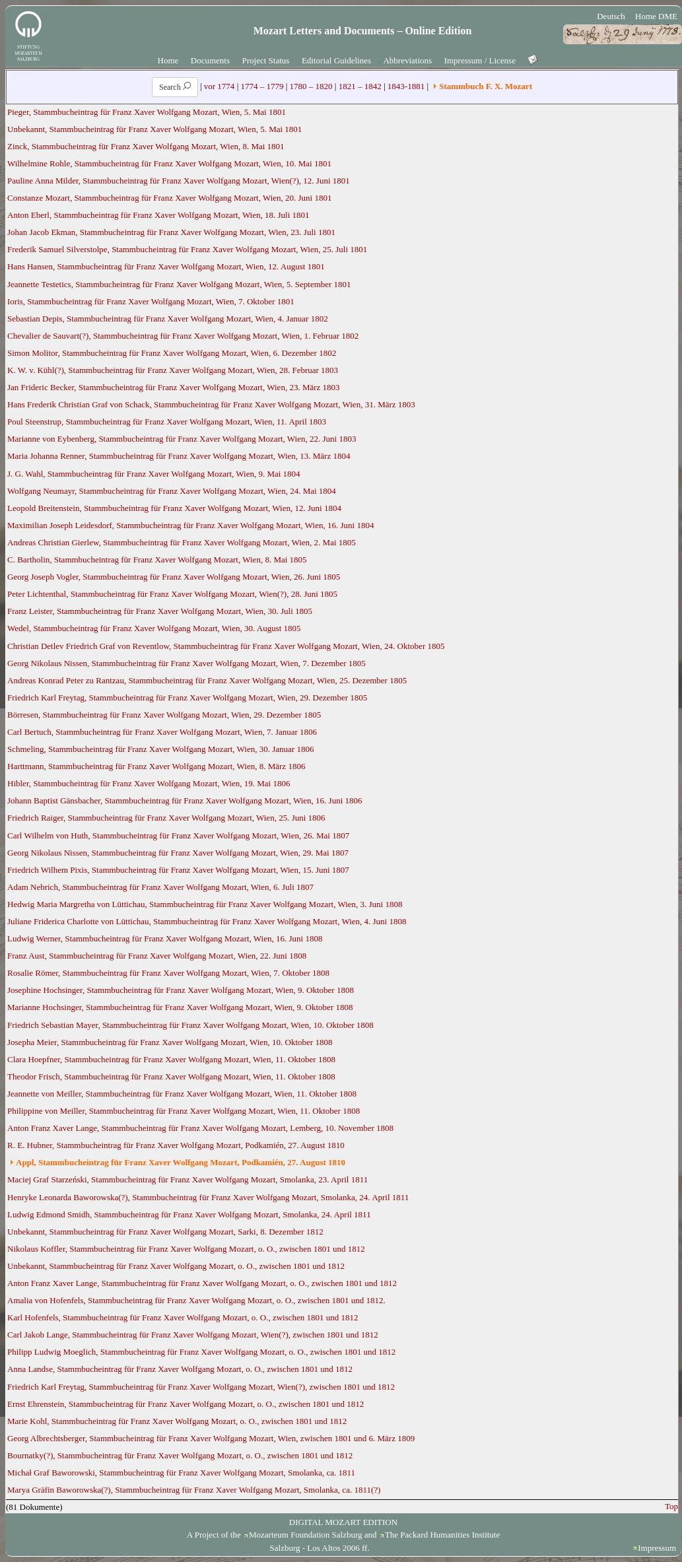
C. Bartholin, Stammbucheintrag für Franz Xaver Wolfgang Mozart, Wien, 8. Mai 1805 (157, 559)
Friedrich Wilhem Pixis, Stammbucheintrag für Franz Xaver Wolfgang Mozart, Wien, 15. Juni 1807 (178, 870)
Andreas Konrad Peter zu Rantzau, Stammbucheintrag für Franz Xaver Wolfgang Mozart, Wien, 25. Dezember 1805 (207, 680)
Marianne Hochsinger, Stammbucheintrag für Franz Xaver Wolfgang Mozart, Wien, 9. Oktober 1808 (180, 1007)
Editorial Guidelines (336, 60)
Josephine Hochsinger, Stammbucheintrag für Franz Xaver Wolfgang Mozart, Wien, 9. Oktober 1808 (180, 990)
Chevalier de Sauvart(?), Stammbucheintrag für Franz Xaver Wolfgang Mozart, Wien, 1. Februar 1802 (182, 336)
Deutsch (611, 16)
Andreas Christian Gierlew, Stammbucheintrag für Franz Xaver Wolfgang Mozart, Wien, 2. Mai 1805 (181, 542)
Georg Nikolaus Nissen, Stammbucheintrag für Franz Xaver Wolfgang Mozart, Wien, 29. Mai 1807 (178, 853)
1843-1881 (406, 86)
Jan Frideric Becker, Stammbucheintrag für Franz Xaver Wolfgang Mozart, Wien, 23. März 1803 (173, 387)
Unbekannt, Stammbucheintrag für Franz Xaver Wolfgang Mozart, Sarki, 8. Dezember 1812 (165, 1232)
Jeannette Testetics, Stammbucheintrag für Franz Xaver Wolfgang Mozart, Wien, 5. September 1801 (179, 284)
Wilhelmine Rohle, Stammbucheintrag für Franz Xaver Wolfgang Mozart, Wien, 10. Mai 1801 (169, 163)
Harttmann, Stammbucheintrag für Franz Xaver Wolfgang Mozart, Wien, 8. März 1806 (156, 766)
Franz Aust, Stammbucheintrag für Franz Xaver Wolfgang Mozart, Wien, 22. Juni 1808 (156, 956)
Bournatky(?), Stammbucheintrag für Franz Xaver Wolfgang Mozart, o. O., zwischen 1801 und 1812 (180, 1455)
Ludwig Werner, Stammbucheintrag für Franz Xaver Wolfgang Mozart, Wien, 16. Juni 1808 (164, 938)
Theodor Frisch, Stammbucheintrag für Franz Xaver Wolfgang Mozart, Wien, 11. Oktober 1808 (171, 1076)
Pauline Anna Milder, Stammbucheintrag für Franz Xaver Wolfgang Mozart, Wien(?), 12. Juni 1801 (178, 181)
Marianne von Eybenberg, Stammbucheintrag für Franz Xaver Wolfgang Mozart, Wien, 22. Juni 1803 (181, 439)
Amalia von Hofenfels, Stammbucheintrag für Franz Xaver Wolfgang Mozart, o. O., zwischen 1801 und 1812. (196, 1300)
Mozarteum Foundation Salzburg (305, 1535)
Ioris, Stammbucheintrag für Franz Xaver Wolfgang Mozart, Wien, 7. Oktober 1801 (150, 301)
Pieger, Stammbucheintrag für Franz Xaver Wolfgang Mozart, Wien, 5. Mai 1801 (146, 112)
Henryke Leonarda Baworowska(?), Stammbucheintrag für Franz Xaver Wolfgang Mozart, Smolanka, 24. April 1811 (208, 1197)
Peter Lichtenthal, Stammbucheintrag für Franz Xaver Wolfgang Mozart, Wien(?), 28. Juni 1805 (172, 594)
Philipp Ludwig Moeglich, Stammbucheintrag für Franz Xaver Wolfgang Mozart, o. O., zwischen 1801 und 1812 (201, 1352)
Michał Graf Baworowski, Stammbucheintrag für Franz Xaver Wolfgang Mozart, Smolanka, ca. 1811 (181, 1472)
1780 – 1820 (311, 86)
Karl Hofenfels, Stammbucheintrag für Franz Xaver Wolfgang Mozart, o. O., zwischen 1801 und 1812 (182, 1317)
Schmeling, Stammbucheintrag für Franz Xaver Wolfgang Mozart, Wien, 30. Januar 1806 (160, 749)
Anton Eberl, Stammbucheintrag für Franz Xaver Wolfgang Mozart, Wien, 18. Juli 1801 (158, 215)
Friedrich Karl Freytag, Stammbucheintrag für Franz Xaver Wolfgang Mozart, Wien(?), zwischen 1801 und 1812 (201, 1387)
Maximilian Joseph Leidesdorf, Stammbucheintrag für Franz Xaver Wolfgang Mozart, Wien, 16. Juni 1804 (190, 525)
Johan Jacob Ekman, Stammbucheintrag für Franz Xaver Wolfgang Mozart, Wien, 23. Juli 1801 (171, 232)
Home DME (656, 16)
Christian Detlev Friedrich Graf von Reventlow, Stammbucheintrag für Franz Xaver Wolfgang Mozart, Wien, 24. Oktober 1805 (225, 646)
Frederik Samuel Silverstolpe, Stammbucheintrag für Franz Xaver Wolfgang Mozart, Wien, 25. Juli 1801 (187, 249)
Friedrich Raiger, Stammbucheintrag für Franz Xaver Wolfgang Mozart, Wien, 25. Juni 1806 (166, 818)
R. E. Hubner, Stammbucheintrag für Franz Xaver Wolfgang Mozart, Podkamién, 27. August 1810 (176, 1145)
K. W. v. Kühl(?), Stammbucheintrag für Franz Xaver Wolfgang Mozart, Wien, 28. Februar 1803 (172, 370)
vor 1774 (219, 86)
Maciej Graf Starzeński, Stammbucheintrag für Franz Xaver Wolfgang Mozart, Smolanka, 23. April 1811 (187, 1179)
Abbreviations (407, 60)
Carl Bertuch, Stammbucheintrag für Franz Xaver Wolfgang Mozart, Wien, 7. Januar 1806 (162, 732)
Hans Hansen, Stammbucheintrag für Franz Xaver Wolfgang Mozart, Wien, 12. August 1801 (166, 266)
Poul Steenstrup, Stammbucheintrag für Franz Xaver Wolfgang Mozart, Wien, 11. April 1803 (166, 421)
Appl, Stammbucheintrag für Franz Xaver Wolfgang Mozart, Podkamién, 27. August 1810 (180, 1162)
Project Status (266, 60)
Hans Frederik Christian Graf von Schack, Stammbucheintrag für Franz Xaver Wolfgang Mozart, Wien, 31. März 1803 (211, 404)
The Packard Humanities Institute (442, 1535)
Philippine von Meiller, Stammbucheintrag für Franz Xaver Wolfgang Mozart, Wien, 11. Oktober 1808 (183, 1111)
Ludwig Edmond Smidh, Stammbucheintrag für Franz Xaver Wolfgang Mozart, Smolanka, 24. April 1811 (189, 1214)
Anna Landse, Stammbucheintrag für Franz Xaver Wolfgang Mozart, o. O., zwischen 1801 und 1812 (180, 1369)
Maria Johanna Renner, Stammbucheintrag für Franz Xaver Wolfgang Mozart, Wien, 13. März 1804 (178, 456)
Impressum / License (480, 60)
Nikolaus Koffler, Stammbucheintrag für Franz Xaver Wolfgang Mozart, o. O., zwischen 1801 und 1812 (186, 1249)
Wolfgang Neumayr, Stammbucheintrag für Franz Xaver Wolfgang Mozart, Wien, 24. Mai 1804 (171, 491)
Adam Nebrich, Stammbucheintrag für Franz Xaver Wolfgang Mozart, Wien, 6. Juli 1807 (160, 887)
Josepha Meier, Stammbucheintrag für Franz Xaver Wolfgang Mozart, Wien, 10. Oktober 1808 (169, 1042)
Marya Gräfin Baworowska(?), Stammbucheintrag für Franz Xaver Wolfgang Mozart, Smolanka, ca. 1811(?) (193, 1490)
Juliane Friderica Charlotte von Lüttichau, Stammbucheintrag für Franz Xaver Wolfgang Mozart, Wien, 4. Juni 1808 (206, 921)
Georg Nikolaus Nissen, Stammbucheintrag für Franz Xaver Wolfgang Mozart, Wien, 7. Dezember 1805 (186, 663)
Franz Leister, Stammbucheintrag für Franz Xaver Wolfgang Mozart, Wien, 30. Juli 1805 (159, 611)
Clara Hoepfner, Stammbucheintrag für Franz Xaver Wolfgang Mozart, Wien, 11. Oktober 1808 (171, 1059)
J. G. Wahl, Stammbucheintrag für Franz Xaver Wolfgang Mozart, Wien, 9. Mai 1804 (153, 474)
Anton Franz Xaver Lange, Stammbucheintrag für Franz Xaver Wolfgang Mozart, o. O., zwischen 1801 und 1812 (202, 1283)
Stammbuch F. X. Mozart (485, 86)
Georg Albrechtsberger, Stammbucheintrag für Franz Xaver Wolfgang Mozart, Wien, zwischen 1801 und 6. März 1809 (211, 1438)
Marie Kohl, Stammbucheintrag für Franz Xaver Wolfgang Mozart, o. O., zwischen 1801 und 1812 (177, 1421)
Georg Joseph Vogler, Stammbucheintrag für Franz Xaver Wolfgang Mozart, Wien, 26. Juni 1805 (173, 577)
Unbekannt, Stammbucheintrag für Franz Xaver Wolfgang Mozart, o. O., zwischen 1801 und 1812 (176, 1266)
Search (175, 87)
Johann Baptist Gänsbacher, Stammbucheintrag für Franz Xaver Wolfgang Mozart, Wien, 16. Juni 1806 (184, 800)
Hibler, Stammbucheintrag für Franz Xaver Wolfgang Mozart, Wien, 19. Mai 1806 (148, 783)
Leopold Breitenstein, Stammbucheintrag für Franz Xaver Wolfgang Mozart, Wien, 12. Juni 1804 (174, 508)
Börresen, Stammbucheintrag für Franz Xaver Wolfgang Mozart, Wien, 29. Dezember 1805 (164, 715)
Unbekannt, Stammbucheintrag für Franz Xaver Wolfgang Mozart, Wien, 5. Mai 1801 (154, 129)
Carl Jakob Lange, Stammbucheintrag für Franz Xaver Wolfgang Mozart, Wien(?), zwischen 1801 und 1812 (192, 1335)
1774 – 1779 (261, 86)
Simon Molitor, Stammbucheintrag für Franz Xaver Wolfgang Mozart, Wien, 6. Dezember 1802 (171, 353)
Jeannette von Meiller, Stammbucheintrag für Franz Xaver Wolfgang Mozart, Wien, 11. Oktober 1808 (182, 1094)
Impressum (657, 1548)
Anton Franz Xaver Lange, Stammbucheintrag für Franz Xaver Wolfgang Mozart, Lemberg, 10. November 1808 (200, 1128)
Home (168, 60)
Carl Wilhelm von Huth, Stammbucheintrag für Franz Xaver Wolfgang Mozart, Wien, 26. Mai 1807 (178, 835)
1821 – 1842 (360, 86)
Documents (210, 60)
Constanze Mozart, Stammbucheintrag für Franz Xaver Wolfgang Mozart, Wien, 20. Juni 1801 (169, 198)
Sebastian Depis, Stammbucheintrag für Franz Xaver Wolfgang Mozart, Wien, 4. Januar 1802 (167, 318)
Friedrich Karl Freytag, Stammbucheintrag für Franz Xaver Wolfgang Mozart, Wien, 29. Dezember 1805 (187, 697)
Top (671, 1506)
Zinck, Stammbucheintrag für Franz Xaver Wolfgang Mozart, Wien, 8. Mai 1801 (146, 146)
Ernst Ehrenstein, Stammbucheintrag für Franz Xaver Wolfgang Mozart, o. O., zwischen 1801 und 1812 (185, 1404)
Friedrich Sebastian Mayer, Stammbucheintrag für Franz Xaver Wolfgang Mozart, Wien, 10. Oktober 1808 (190, 1025)
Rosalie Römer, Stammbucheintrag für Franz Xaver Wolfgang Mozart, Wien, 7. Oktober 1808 (168, 973)
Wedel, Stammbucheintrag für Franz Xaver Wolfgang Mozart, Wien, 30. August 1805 (154, 628)
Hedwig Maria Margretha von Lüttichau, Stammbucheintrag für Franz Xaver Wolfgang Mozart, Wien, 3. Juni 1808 (204, 904)
